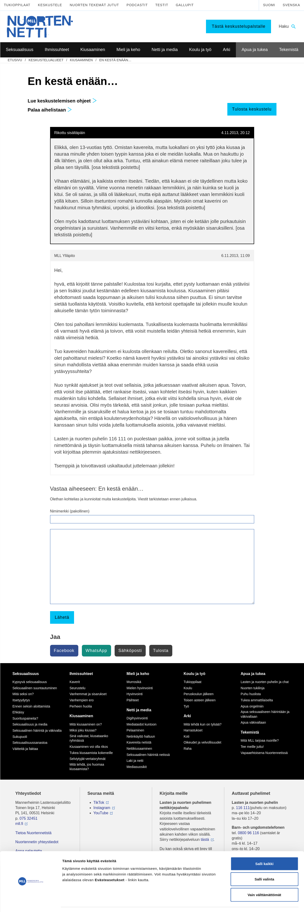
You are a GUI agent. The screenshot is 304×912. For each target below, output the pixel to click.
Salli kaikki (264, 850)
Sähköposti (130, 650)
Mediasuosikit (136, 767)
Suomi (269, 5)
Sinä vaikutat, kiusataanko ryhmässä (89, 738)
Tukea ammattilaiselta (257, 700)
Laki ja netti (134, 761)
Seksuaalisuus (26, 674)
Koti (186, 736)
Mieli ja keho (137, 674)
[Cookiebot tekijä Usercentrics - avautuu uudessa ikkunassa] (30, 902)
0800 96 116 (248, 833)
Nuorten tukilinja (252, 688)
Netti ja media (138, 710)
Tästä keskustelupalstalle (238, 26)
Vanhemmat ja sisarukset (88, 694)
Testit (161, 5)
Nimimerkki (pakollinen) (69, 511)
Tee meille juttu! (252, 747)
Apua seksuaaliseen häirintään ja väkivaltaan (265, 714)
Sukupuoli (20, 737)
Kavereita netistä (138, 742)
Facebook (64, 650)
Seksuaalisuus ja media (30, 724)
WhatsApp (96, 650)
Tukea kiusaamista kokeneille (91, 753)
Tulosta (160, 650)
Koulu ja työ (195, 674)
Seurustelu (77, 688)
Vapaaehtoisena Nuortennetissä (264, 753)
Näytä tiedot (253, 903)
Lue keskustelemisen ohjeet (62, 100)
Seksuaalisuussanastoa (30, 742)
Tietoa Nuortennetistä (33, 833)
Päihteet (132, 700)
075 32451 (28, 818)
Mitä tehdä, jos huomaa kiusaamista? (87, 767)
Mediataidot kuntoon (141, 724)
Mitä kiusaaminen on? (86, 724)
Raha (188, 748)
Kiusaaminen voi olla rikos (89, 747)
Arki (187, 716)
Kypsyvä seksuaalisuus (30, 682)
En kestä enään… (115, 60)
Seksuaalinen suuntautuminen (35, 688)
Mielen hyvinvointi (139, 688)
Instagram (102, 808)
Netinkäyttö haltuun (140, 736)
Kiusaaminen (81, 60)
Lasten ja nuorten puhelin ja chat (265, 682)
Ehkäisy (18, 712)
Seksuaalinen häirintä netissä (148, 755)
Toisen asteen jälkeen (200, 700)
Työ (186, 706)
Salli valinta (264, 865)
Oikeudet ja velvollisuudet (202, 742)
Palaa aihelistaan (50, 109)
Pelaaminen (135, 730)
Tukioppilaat (17, 5)
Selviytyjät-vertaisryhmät (88, 759)
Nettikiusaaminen (139, 748)
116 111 (243, 808)
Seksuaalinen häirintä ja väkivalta (37, 730)
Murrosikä (133, 682)
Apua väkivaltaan (253, 722)
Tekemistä (250, 732)
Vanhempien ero (82, 700)
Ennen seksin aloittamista (31, 706)
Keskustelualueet (45, 60)
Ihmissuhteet (81, 674)
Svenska (291, 5)
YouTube (101, 813)
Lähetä (62, 617)
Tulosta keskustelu (251, 109)
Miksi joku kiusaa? (83, 730)
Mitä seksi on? (23, 694)
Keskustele (50, 5)
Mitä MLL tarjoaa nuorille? (260, 740)
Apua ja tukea (253, 674)
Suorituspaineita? (25, 718)
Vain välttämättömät (264, 881)
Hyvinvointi (134, 694)
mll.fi (19, 824)
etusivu (15, 60)
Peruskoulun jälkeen (199, 694)
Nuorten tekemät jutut (94, 5)
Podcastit (137, 5)
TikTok (99, 802)
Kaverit (75, 682)
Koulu (188, 688)
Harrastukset (193, 730)
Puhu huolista (251, 694)
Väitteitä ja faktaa (25, 749)
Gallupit (185, 5)
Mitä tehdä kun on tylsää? (203, 724)
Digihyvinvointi (137, 718)
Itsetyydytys (21, 700)
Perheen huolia (81, 706)
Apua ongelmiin (252, 706)
